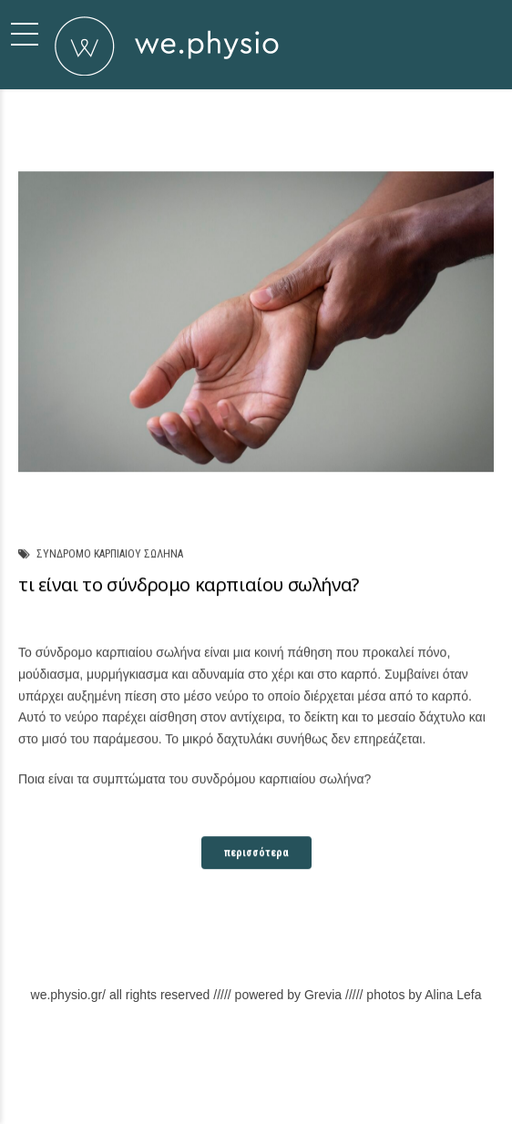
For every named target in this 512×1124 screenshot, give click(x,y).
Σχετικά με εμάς (80, 1076)
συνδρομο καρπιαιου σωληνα (109, 554)
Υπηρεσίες (237, 1076)
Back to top (422, 1076)
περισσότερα (256, 852)
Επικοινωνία (354, 1076)
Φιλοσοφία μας (165, 1076)
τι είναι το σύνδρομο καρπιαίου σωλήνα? (188, 585)
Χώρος (293, 1076)
